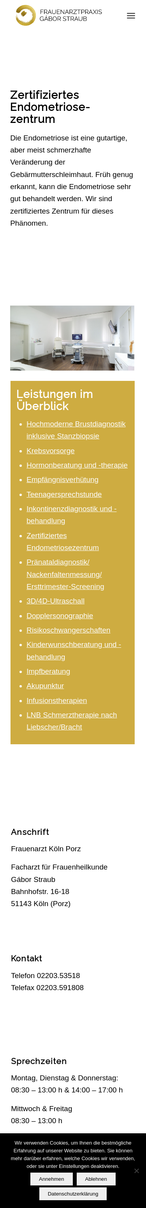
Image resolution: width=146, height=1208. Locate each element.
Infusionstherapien (58, 700)
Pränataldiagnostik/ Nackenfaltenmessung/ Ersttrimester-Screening (67, 574)
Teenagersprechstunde (66, 494)
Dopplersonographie (61, 616)
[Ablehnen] (136, 1171)
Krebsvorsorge (52, 451)
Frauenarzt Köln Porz (46, 849)
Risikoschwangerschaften (70, 630)
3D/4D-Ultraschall (57, 601)
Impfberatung (50, 671)
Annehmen (51, 1179)
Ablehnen (96, 1179)
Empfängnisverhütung (64, 479)
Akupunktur (47, 686)
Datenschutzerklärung (73, 1194)
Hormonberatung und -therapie (79, 465)
